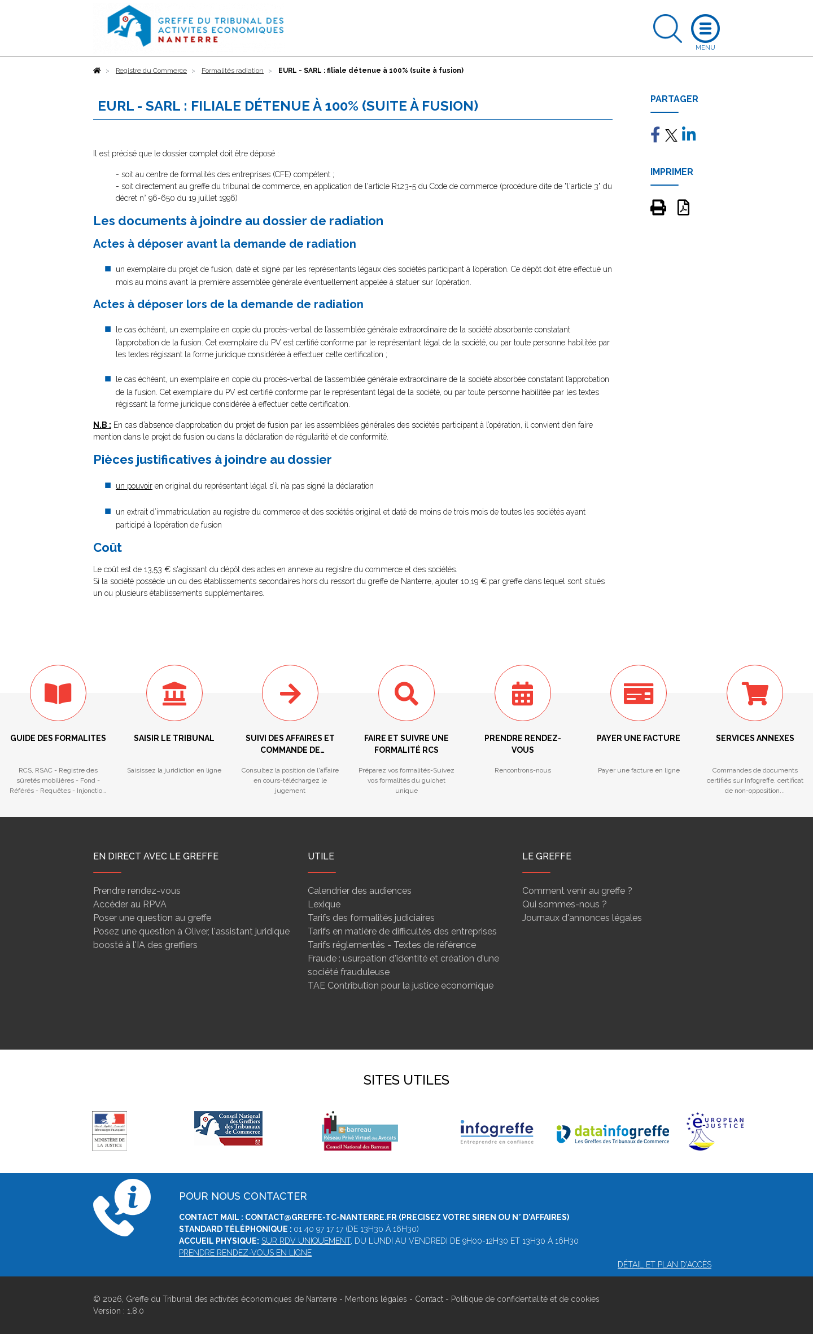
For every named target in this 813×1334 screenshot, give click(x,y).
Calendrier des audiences (360, 890)
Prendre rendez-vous (137, 890)
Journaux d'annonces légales (582, 917)
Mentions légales (376, 1299)
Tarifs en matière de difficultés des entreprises (402, 931)
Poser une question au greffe (152, 917)
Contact (429, 1299)
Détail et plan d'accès (664, 1264)
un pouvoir (134, 485)
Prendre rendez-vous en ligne (245, 1252)
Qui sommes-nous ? (564, 904)
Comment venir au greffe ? (577, 890)
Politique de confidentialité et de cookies (525, 1299)
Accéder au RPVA (130, 904)
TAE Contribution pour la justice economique (400, 985)
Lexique (324, 904)
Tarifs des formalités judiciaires (371, 917)
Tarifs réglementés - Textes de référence (392, 945)
